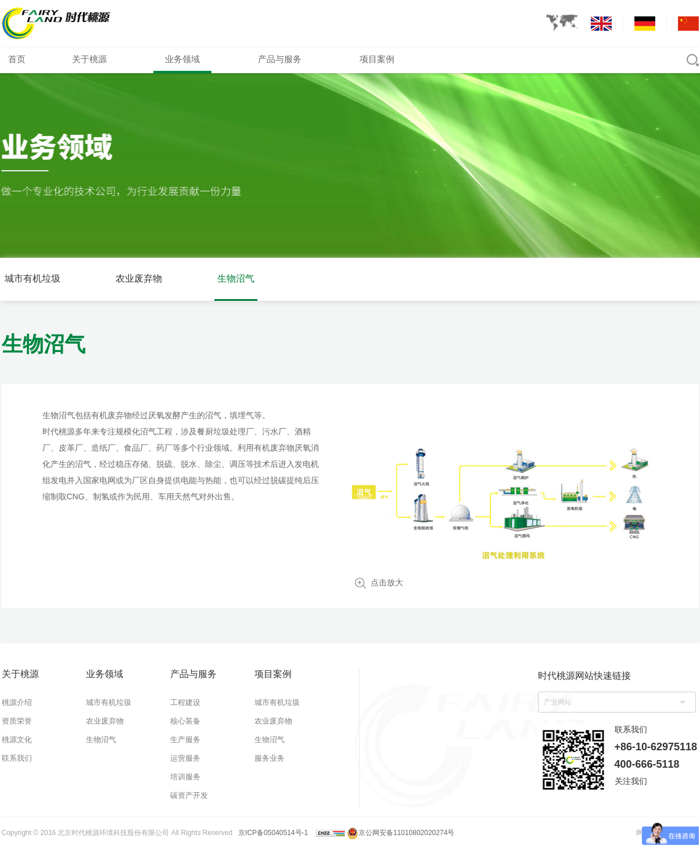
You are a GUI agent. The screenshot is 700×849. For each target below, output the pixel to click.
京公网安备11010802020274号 (400, 833)
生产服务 (185, 739)
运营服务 (185, 758)
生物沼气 (235, 278)
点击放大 (387, 582)
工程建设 (185, 702)
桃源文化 (17, 739)
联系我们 (17, 758)
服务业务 (269, 758)
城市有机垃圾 (32, 278)
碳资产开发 (189, 795)
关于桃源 (89, 59)
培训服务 (185, 776)
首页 (17, 59)
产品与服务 (279, 59)
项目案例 (377, 59)
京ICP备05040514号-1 (273, 833)
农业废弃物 (139, 278)
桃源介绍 (17, 702)
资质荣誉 (17, 721)
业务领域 (182, 59)
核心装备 (185, 721)
